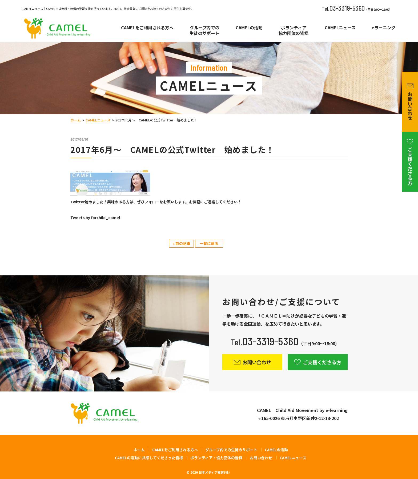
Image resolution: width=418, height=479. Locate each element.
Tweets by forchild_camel (95, 217)
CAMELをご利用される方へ (147, 27)
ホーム (75, 119)
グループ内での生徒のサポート (204, 30)
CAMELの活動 (249, 27)
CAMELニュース (340, 27)
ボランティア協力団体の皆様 (293, 30)
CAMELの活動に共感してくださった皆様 (149, 457)
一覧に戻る (209, 243)
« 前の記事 (181, 243)
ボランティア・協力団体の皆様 (216, 457)
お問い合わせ (261, 457)
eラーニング (384, 27)
